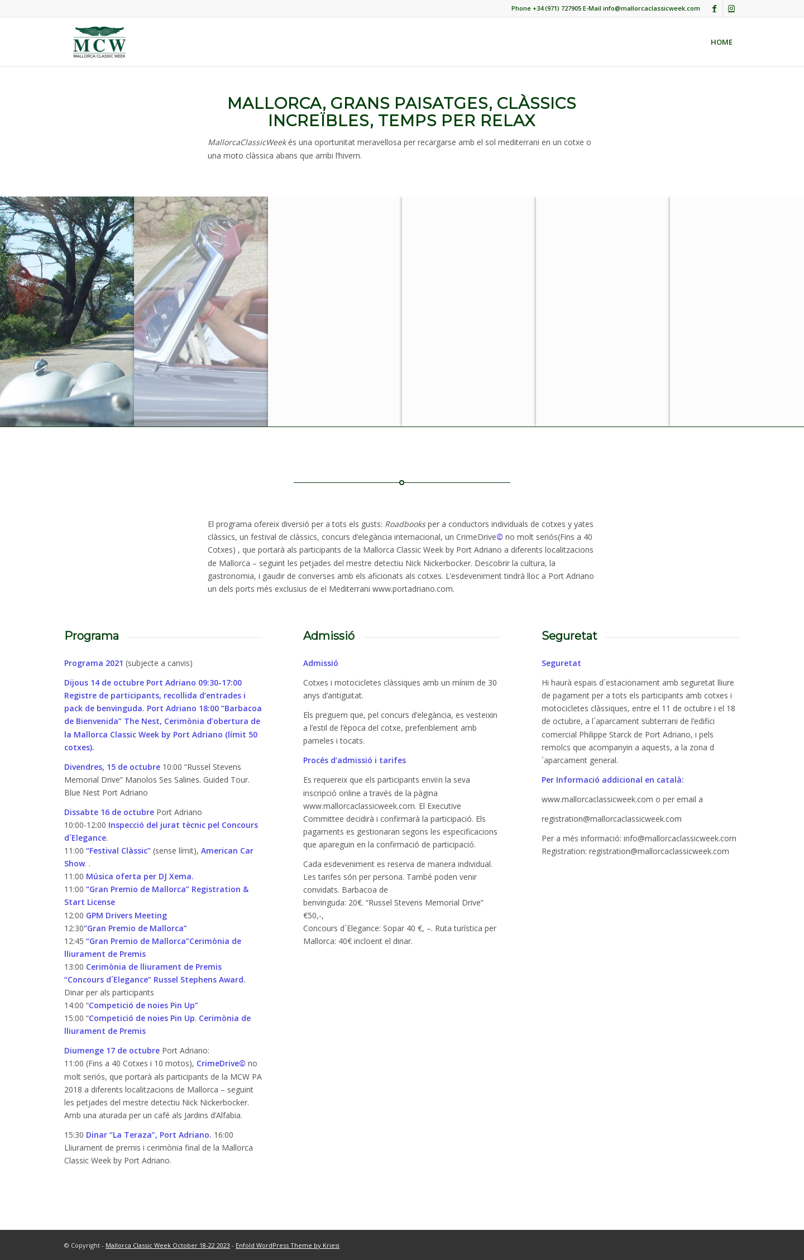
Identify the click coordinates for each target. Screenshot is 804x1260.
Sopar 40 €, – (407, 928)
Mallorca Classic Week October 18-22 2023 (168, 1245)
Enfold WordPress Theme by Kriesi (287, 1245)
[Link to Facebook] (714, 8)
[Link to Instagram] (731, 8)
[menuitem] (722, 41)
